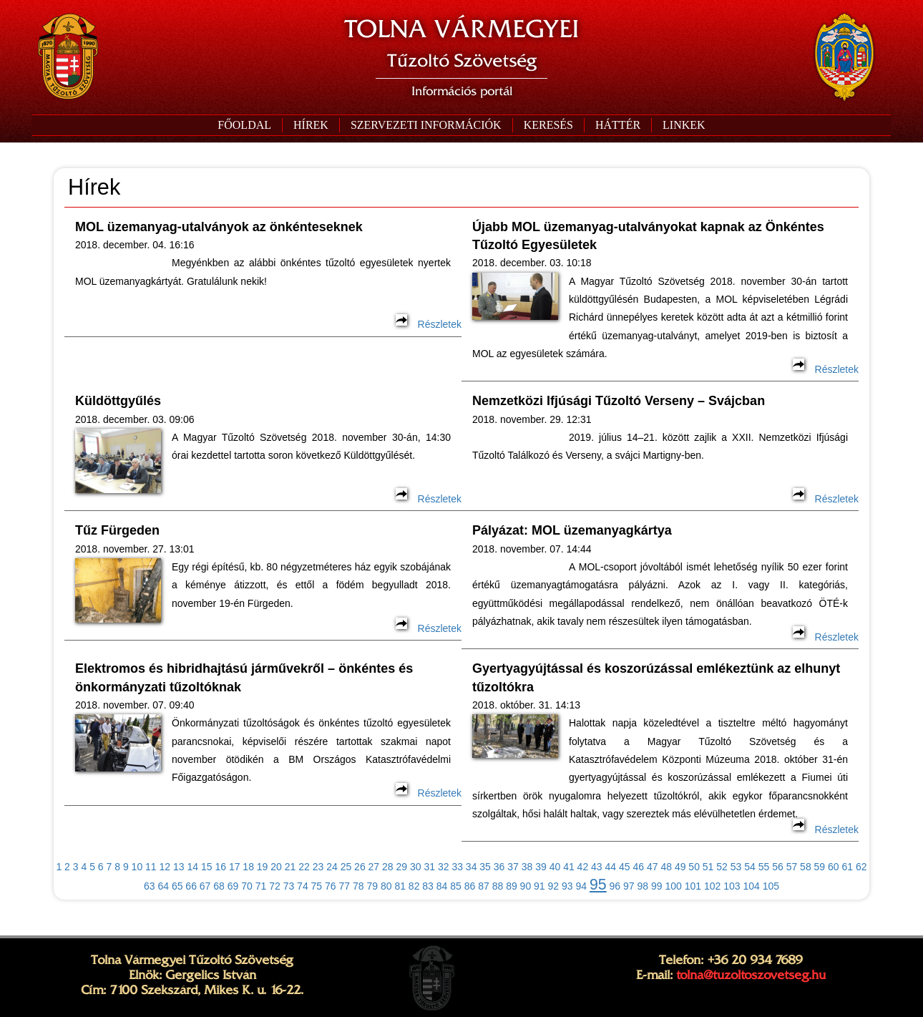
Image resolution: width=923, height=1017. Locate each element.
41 (569, 866)
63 (149, 886)
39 (541, 866)
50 (694, 866)
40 (555, 866)
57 (792, 866)
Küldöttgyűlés (118, 401)
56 (777, 866)
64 (163, 886)
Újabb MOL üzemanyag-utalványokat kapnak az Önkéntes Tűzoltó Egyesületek (648, 236)
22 (304, 866)
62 (861, 866)
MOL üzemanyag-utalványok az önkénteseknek (219, 227)
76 (330, 886)
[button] (425, 125)
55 (764, 866)
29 (402, 866)
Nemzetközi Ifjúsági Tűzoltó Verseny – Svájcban (618, 401)
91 (539, 886)
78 (358, 886)
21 (290, 866)
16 (220, 866)
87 (483, 886)
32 (443, 866)
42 (583, 866)
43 (596, 866)
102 (712, 886)
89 (511, 886)
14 (192, 866)
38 (527, 866)
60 (833, 866)
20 (276, 866)
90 (526, 886)
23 (318, 866)
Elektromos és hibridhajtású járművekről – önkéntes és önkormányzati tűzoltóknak (244, 677)
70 (247, 886)
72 (274, 886)
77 (345, 886)
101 (693, 886)
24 (332, 866)
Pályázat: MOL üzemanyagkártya (572, 530)
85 (456, 886)
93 (567, 886)
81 (400, 886)
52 (722, 866)
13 (179, 866)
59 (820, 866)
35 (485, 866)
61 (848, 866)
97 (629, 886)
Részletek (429, 324)
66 (191, 886)
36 (499, 866)
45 (624, 866)
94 (581, 886)
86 (470, 886)
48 (666, 866)
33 (457, 866)
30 (415, 866)
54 (750, 866)
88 (498, 886)
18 (248, 866)
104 (751, 886)
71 (261, 886)
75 (317, 886)
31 (429, 866)
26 (360, 866)
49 (680, 866)
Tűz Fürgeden (117, 530)
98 (643, 886)
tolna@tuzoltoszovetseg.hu (751, 975)
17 (234, 866)
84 (442, 886)
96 (615, 886)
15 (207, 866)
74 (302, 886)
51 (708, 866)
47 (652, 866)
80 (386, 886)
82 (414, 886)
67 (205, 886)
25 (346, 866)
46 (638, 866)
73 (289, 886)
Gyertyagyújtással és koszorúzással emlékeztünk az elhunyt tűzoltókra (656, 677)
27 (374, 866)
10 (137, 866)
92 (554, 886)
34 (471, 866)
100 (673, 886)
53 (736, 866)
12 (165, 866)
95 (598, 884)
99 (657, 886)
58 (805, 866)
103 (731, 886)
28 (388, 866)
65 (177, 886)
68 (219, 886)
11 (151, 866)
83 (428, 886)
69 (233, 886)
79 (372, 886)
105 (771, 886)
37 (513, 866)
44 (611, 866)
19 (262, 866)
